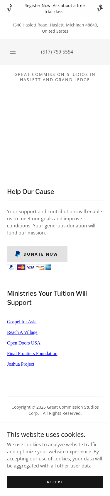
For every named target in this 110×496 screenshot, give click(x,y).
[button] (13, 52)
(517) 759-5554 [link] (57, 52)
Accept (55, 482)
